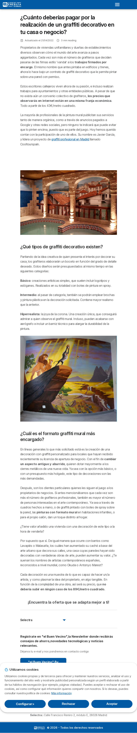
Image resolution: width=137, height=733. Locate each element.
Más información (61, 693)
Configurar (25, 704)
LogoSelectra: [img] (39, 728)
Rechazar (68, 703)
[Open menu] (118, 4)
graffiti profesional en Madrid (70, 139)
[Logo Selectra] (12, 4)
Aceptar (111, 703)
